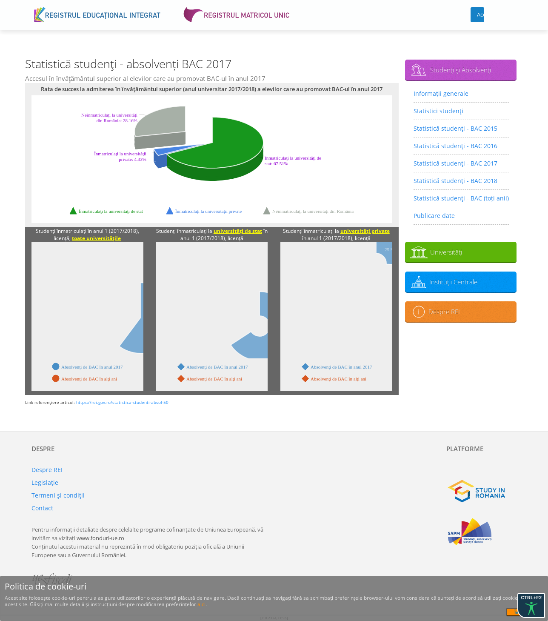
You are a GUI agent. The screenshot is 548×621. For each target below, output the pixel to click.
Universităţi (446, 252)
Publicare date (434, 216)
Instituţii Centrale (453, 282)
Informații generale (441, 93)
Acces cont (480, 16)
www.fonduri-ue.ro (100, 538)
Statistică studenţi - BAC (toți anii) (461, 198)
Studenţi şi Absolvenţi (460, 70)
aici (201, 604)
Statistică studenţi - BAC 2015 (455, 128)
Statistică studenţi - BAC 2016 (455, 146)
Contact (42, 508)
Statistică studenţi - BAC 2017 (455, 163)
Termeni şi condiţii (58, 495)
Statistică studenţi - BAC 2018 (455, 181)
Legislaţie (44, 482)
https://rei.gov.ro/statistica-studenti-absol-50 (122, 402)
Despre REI (444, 311)
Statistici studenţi (438, 111)
